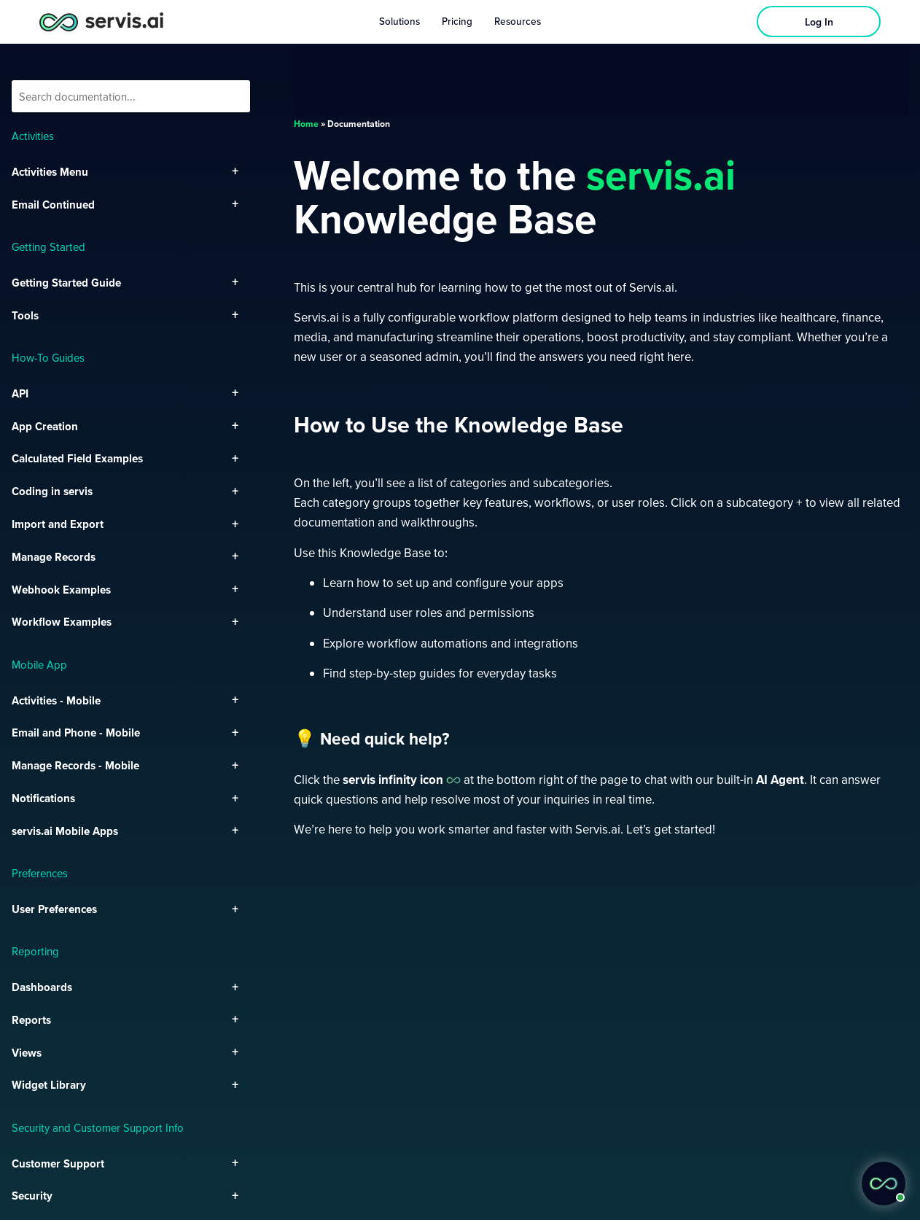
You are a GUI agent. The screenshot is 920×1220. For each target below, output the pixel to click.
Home (306, 123)
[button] (883, 1183)
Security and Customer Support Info (98, 1127)
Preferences (40, 872)
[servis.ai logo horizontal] (101, 21)
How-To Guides (48, 357)
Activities (33, 135)
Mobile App (39, 664)
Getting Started (48, 246)
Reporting (35, 950)
